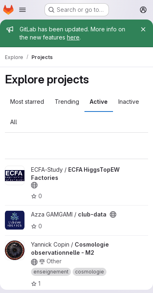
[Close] (143, 29)
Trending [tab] (67, 101)
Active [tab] (99, 101)
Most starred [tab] (27, 101)
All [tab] (13, 121)
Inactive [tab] (128, 101)
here (73, 37)
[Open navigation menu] (22, 9)
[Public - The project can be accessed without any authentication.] (34, 185)
